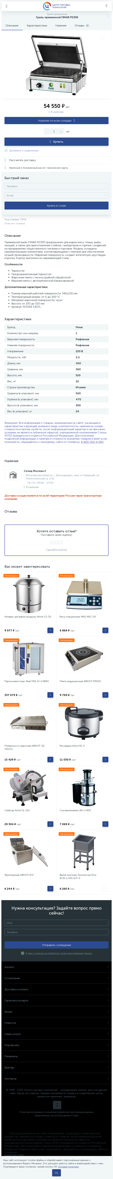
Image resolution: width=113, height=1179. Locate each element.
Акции (56, 1011)
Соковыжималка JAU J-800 (75, 810)
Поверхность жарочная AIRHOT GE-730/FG (24, 747)
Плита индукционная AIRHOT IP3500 (80, 681)
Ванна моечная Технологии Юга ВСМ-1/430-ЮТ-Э (78, 877)
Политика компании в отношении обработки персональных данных (56, 1112)
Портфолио (56, 1045)
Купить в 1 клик (56, 205)
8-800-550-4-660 (92, 442)
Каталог (56, 967)
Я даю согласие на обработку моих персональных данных (59, 953)
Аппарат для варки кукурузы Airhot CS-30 (27, 616)
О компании (56, 978)
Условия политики (68, 1166)
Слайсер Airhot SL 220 (17, 810)
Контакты (56, 1078)
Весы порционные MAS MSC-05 (78, 616)
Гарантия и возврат (56, 1000)
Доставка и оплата (56, 989)
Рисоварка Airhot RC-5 (72, 745)
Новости (56, 1022)
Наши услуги (56, 1034)
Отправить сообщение (56, 945)
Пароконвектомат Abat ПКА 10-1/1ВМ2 (26, 681)
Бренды (56, 1067)
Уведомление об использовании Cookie (57, 1115)
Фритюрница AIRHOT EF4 (18, 875)
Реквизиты (56, 1056)
